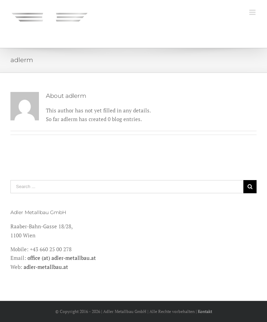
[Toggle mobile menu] (253, 12)
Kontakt (205, 311)
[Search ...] (126, 186)
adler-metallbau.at (46, 266)
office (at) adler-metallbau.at (61, 257)
